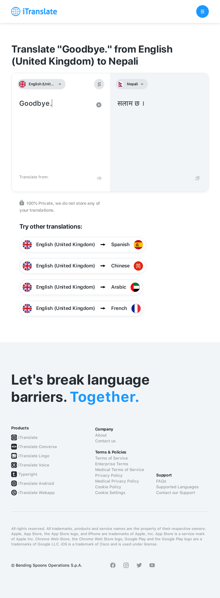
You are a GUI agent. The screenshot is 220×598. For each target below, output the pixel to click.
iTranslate (28, 437)
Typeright (27, 474)
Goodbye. (55, 135)
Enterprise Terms (111, 464)
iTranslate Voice (33, 465)
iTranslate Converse (37, 446)
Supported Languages (177, 487)
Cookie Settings (110, 492)
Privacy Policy (109, 475)
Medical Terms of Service (119, 469)
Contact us (105, 441)
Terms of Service (111, 458)
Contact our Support (175, 492)
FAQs (161, 481)
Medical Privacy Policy (117, 481)
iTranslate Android (36, 483)
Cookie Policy (108, 487)
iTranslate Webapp (36, 492)
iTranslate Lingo (33, 456)
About (101, 435)
